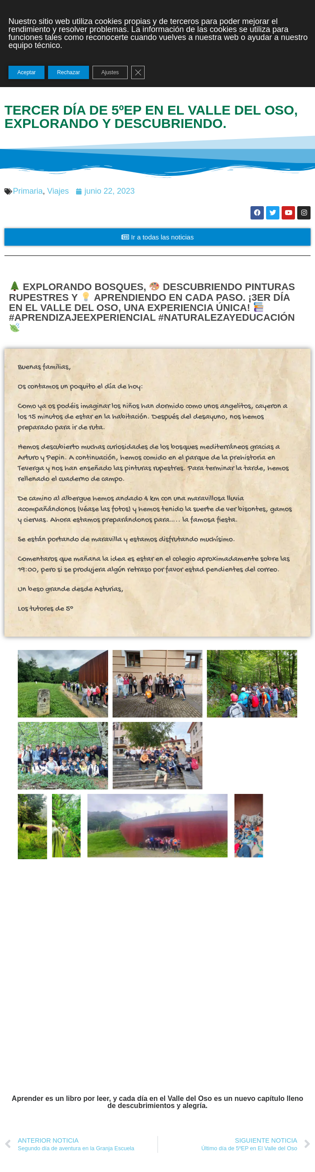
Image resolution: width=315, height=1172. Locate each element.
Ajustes (110, 72)
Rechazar (68, 72)
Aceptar (26, 72)
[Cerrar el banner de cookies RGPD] (138, 72)
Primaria (28, 191)
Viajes (58, 191)
